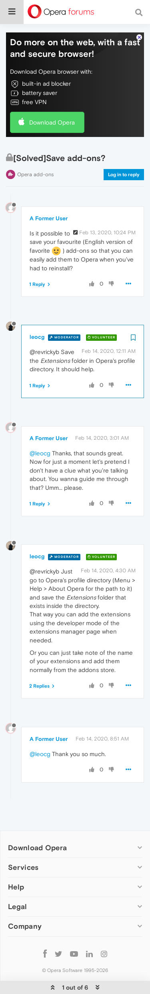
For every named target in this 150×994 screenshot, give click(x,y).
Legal (17, 882)
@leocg (40, 428)
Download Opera (52, 98)
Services (23, 843)
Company (25, 902)
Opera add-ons (35, 150)
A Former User (49, 194)
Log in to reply (124, 150)
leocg (37, 313)
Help (16, 862)
